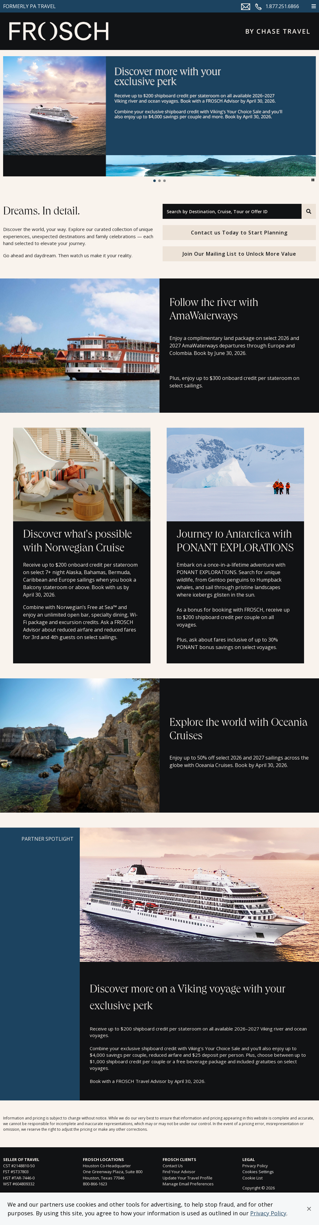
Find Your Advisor (179, 1171)
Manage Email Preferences (188, 1184)
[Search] (309, 211)
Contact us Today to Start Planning (239, 232)
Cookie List (252, 1178)
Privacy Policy (268, 1213)
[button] (309, 1208)
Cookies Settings (258, 1171)
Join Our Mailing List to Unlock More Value (239, 253)
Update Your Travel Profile (187, 1178)
